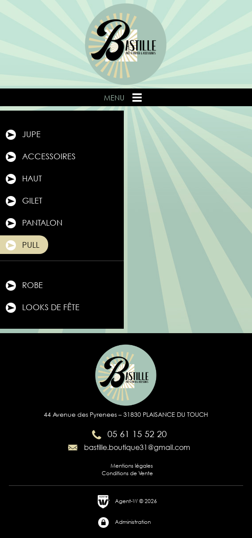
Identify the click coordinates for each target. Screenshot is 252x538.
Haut (23, 179)
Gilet (23, 201)
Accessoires (40, 157)
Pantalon (33, 223)
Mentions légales (132, 465)
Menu (124, 97)
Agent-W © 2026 (127, 501)
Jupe (22, 135)
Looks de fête (42, 308)
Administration (124, 522)
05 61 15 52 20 (128, 434)
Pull (21, 245)
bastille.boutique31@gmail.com (128, 447)
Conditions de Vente (127, 473)
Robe (23, 285)
